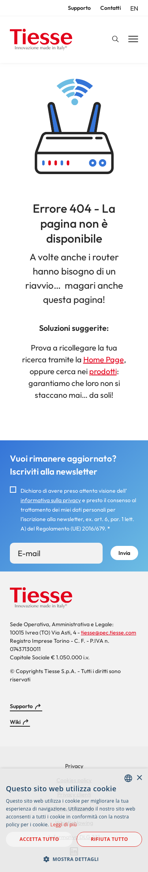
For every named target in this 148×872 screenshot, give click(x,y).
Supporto (79, 7)
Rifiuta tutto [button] (109, 839)
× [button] (139, 778)
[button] (74, 859)
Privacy (74, 766)
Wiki (15, 721)
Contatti (110, 7)
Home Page (103, 359)
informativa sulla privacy (51, 500)
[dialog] (74, 820)
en (134, 8)
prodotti (103, 371)
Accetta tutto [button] (39, 839)
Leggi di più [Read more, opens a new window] (64, 824)
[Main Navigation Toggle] (133, 39)
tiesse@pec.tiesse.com (108, 632)
